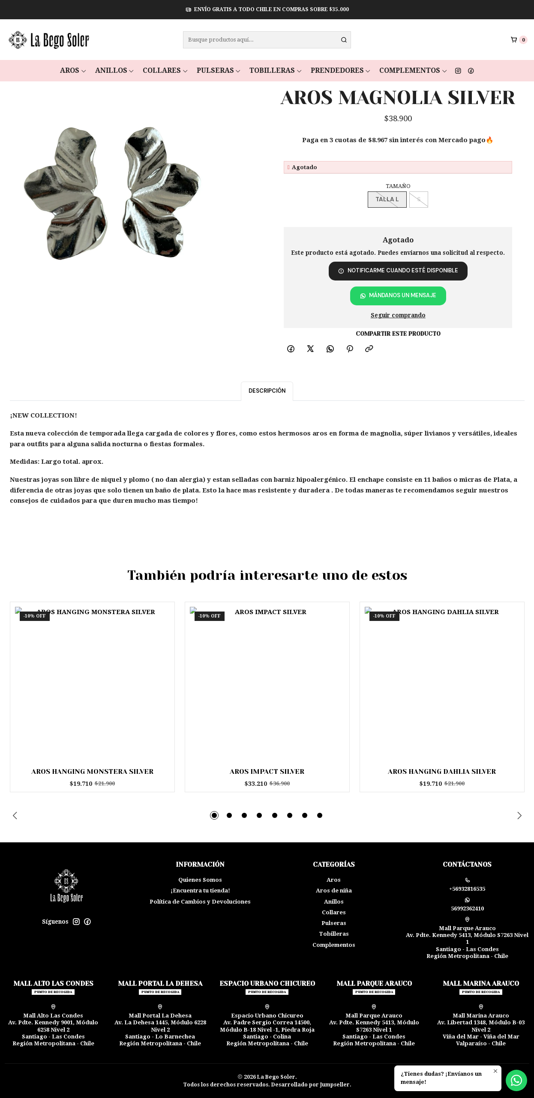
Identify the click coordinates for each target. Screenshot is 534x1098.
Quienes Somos (200, 880)
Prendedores (341, 70)
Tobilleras (275, 70)
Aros (73, 70)
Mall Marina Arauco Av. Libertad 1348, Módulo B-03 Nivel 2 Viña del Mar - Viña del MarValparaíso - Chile (481, 1025)
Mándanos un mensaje (398, 295)
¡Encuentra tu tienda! (200, 890)
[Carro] (519, 39)
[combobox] (267, 39)
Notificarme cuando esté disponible (398, 270)
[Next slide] (518, 815)
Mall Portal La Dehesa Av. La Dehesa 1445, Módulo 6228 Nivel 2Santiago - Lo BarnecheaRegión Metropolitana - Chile (160, 1025)
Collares (165, 70)
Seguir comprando (398, 316)
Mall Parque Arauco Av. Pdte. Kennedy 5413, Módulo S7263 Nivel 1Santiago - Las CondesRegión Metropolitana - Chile (467, 938)
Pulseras (219, 70)
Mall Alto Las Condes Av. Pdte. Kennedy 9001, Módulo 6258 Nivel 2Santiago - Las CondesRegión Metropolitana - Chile (53, 1025)
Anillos (115, 70)
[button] (214, 815)
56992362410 (467, 904)
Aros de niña (334, 890)
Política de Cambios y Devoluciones (200, 901)
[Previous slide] (16, 815)
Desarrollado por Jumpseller (310, 1085)
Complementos (413, 70)
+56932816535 (467, 884)
